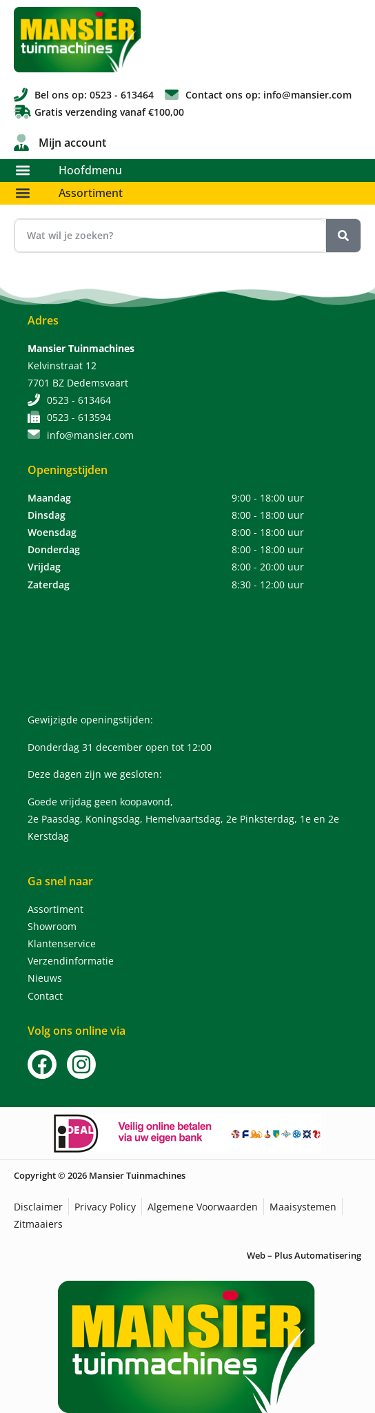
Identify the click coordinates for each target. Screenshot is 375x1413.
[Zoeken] (343, 235)
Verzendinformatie (71, 960)
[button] (22, 170)
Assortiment (91, 192)
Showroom (52, 926)
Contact (45, 995)
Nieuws (45, 977)
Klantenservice (62, 943)
